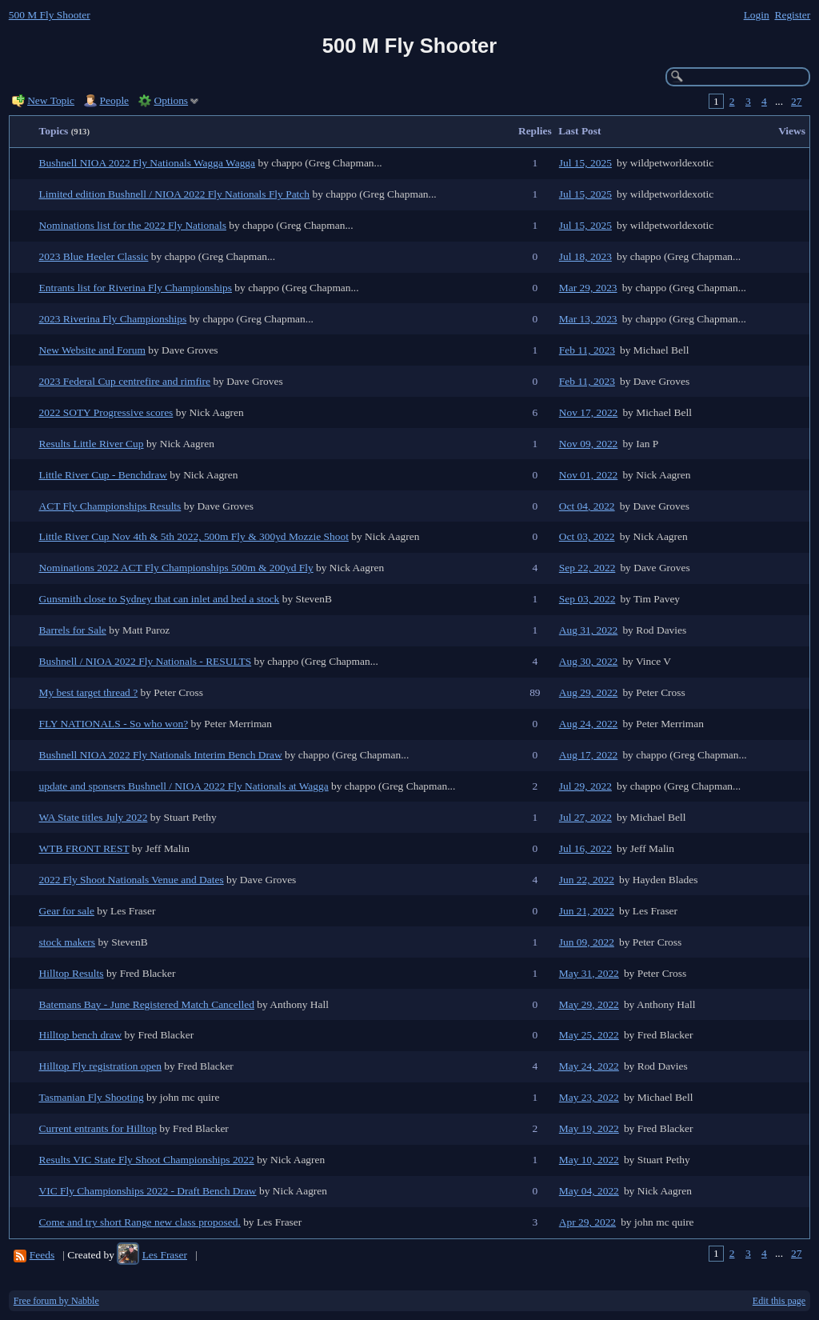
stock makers (67, 942)
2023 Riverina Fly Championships (113, 319)
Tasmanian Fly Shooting (91, 1097)
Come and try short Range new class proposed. (140, 1222)
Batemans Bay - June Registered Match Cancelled (146, 1004)
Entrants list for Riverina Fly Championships (136, 288)
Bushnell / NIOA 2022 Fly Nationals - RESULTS (145, 661)
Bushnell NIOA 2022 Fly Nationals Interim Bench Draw (160, 755)
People (115, 100)
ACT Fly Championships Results (110, 506)
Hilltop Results (71, 973)
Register (792, 15)
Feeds (42, 1255)
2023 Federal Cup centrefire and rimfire (125, 381)
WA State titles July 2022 (93, 817)
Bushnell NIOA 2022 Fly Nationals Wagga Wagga (147, 163)
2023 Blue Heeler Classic (94, 256)
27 (796, 101)
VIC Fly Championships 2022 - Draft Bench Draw (148, 1191)
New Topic (50, 100)
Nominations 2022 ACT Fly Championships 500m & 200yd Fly (176, 568)
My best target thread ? (88, 692)
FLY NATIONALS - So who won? (114, 724)
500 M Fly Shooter (49, 15)
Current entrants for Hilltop (98, 1128)
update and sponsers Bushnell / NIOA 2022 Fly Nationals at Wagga (184, 786)
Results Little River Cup (91, 444)
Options (171, 100)
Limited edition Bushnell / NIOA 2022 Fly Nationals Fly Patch (174, 194)
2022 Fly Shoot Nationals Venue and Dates (131, 880)
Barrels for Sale (72, 630)
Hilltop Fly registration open (100, 1066)
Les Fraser (164, 1255)
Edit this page (779, 1300)
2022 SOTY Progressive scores (106, 412)
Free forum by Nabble (56, 1300)
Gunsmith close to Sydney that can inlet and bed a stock (159, 599)
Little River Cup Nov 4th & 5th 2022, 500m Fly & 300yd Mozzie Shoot (194, 536)
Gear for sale (66, 911)
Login (756, 15)
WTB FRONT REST (84, 848)
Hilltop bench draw (80, 1035)
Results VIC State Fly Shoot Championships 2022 (146, 1160)
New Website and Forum (92, 350)
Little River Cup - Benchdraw (103, 475)
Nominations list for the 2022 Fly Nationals (132, 225)
